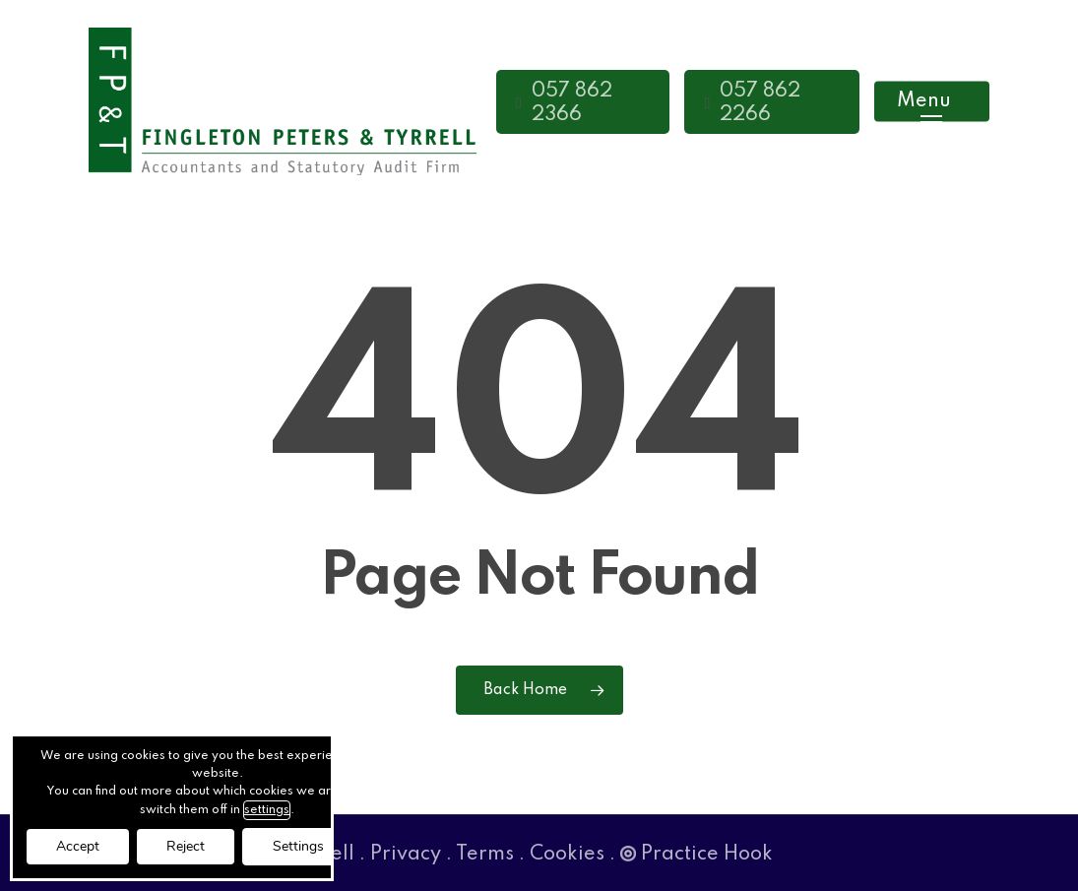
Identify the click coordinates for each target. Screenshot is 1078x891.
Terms (485, 854)
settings (266, 810)
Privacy (405, 854)
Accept (77, 846)
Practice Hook (696, 854)
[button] (931, 102)
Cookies (567, 854)
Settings (298, 846)
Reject (185, 846)
